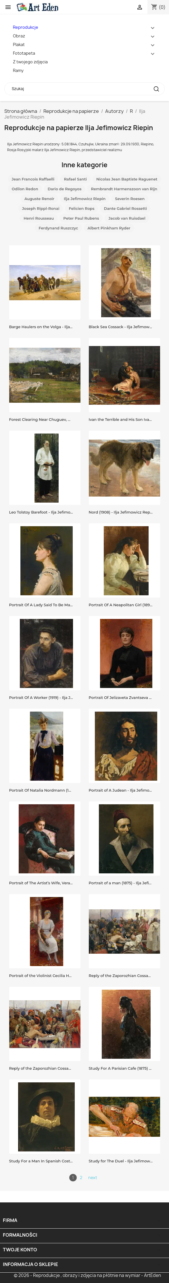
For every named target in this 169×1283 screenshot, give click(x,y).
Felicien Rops (81, 208)
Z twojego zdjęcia (30, 61)
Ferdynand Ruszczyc (58, 228)
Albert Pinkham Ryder (109, 228)
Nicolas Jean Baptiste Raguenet (127, 179)
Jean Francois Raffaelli (32, 179)
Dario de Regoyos (65, 189)
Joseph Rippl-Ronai (40, 208)
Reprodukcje (25, 27)
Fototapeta (24, 53)
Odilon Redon (25, 189)
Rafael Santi (75, 179)
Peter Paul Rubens (81, 218)
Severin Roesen (130, 198)
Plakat (19, 44)
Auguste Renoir (39, 198)
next (92, 1177)
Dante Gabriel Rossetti (125, 208)
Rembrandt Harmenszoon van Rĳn (124, 189)
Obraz (19, 36)
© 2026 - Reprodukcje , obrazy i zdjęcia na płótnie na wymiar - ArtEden (87, 1275)
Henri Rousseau (39, 218)
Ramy (18, 70)
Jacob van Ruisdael (126, 218)
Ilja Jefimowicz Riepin (84, 198)
